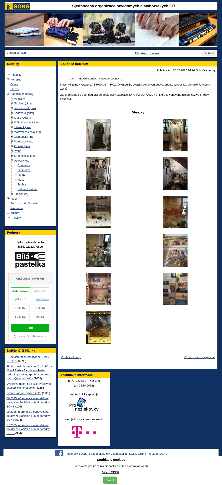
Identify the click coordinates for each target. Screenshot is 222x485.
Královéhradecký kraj (27, 122)
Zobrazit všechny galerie (199, 357)
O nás (14, 84)
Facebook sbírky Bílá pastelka (108, 453)
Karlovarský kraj (24, 113)
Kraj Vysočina (22, 117)
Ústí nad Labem (28, 189)
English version (16, 52)
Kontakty (15, 79)
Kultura (14, 213)
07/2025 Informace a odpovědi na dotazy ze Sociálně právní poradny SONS (28, 429)
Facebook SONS (76, 453)
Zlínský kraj (21, 194)
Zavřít (110, 480)
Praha (17, 151)
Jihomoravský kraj (25, 108)
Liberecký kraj (22, 127)
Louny (21, 174)
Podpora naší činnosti (24, 203)
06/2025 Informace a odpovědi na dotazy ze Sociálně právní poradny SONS (28, 402)
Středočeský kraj (24, 155)
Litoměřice (24, 170)
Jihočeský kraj (23, 103)
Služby (14, 89)
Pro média (16, 208)
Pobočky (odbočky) (22, 93)
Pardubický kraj (23, 141)
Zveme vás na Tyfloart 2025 (24, 393)
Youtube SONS (157, 453)
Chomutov (24, 165)
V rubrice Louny (71, 357)
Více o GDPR (110, 472)
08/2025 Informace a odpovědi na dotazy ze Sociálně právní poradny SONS (28, 415)
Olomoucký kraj (23, 136)
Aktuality (16, 74)
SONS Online (137, 453)
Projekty (16, 217)
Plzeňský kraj (22, 146)
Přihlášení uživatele (146, 53)
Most (21, 179)
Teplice (22, 184)
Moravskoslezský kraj (27, 132)
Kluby (14, 198)
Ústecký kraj (21, 160)
